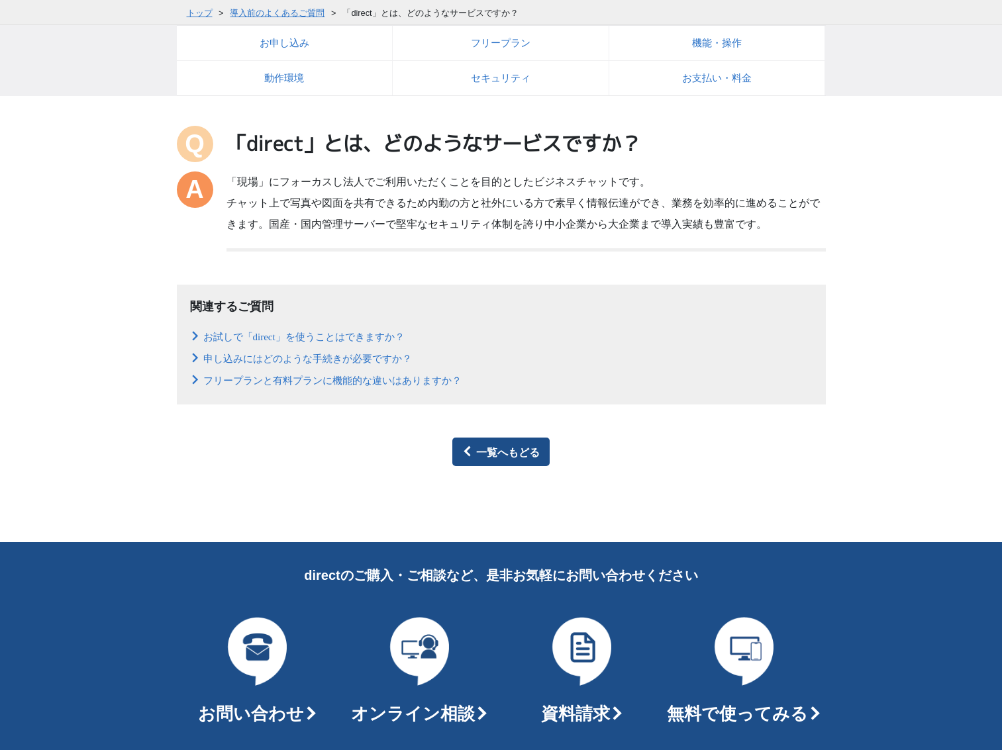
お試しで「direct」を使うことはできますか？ (304, 336)
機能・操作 (717, 42)
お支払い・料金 (717, 77)
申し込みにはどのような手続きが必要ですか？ (307, 358)
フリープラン (500, 42)
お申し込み (284, 42)
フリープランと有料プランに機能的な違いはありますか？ (332, 380)
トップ (200, 13)
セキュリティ (500, 77)
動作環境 (284, 77)
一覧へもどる (508, 451)
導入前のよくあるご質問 (277, 13)
